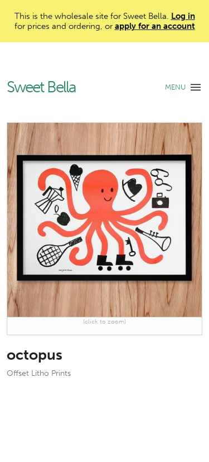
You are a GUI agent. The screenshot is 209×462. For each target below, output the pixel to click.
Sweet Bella (41, 87)
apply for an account (155, 26)
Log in (183, 16)
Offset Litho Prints (39, 373)
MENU (175, 87)
